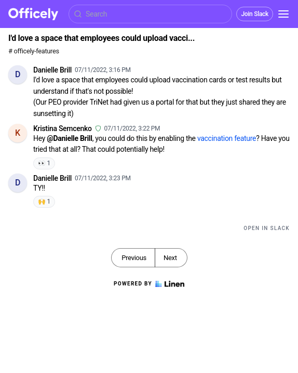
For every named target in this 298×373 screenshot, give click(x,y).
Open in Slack (266, 228)
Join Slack (254, 14)
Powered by (149, 284)
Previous (133, 258)
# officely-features (33, 51)
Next (170, 258)
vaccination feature (226, 138)
